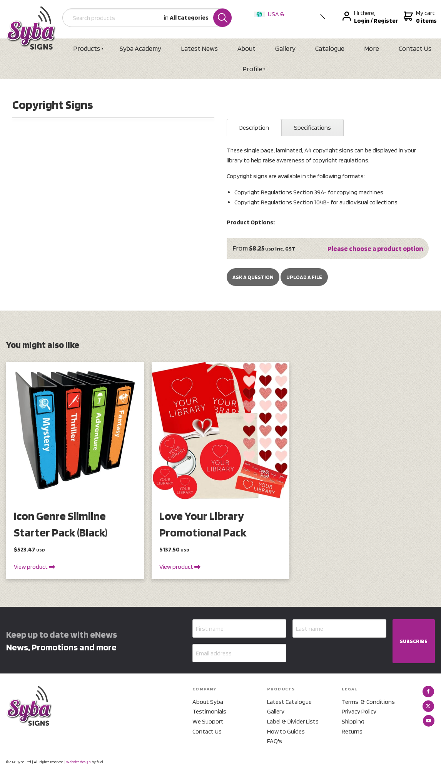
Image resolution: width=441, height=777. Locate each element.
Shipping (353, 721)
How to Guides (286, 731)
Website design (78, 761)
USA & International (271, 19)
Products (86, 48)
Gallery (285, 48)
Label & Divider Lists (293, 721)
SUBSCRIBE (414, 641)
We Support (208, 721)
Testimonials (209, 711)
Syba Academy (140, 48)
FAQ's (274, 741)
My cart (419, 17)
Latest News (199, 48)
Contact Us (415, 48)
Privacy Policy (359, 711)
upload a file (304, 277)
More (371, 48)
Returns (352, 731)
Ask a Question (253, 277)
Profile (252, 69)
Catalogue (329, 48)
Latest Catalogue (289, 701)
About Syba (207, 701)
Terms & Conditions (368, 701)
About (246, 48)
